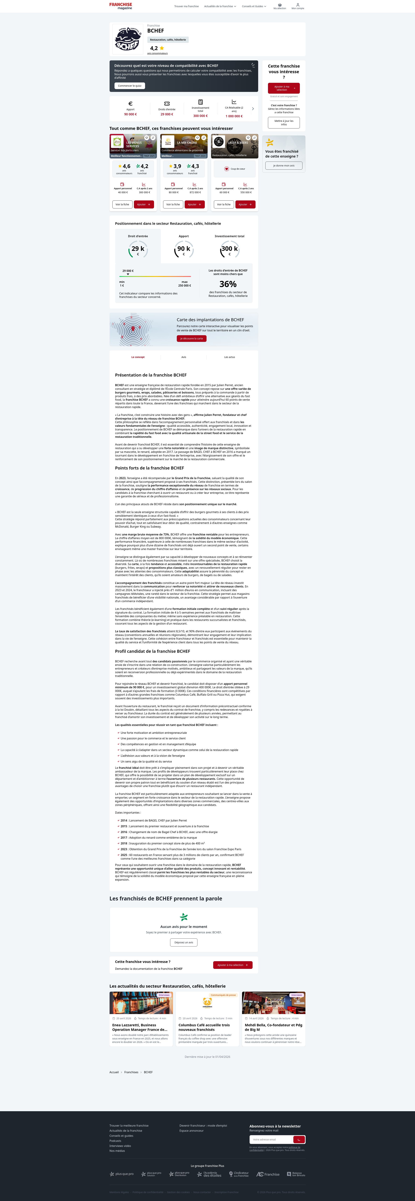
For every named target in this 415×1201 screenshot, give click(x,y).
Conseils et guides (121, 1136)
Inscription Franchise (227, 1192)
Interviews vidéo (120, 1146)
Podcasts (115, 1141)
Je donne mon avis (283, 165)
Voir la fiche (122, 204)
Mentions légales (119, 1192)
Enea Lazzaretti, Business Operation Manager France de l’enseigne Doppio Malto (138, 1029)
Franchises (131, 1072)
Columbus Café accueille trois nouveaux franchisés (204, 1027)
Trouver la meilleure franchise (129, 1125)
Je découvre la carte (191, 338)
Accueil (114, 1072)
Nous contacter (202, 1192)
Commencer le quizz (129, 85)
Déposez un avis (184, 942)
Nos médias (117, 1151)
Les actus (229, 357)
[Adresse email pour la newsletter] (271, 1139)
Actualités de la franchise (126, 1131)
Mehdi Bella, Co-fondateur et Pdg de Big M (273, 1027)
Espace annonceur (192, 1131)
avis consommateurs (157, 53)
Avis (184, 357)
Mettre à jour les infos (283, 122)
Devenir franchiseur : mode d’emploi (203, 1125)
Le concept (138, 357)
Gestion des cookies (178, 1192)
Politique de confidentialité (148, 1192)
